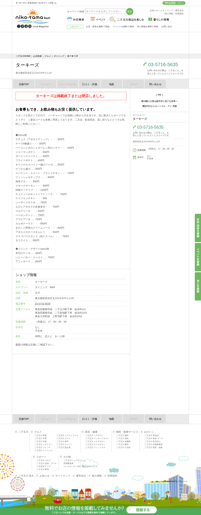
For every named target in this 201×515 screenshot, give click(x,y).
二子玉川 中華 (40, 438)
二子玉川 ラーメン (64, 444)
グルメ (48, 56)
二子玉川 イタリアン (43, 444)
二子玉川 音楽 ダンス (153, 438)
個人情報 (97, 475)
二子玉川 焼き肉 (63, 447)
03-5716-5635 (163, 64)
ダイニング (59, 56)
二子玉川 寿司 (62, 441)
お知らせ (44, 475)
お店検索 (37, 56)
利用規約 (112, 475)
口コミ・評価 (89, 84)
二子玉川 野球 (43, 469)
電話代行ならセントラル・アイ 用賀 (159, 106)
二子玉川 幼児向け (152, 441)
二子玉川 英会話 (151, 435)
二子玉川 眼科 (122, 444)
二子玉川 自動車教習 (153, 444)
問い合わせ (155, 84)
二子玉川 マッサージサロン (97, 438)
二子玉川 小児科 (123, 447)
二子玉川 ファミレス (43, 450)
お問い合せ (166, 26)
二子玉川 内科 (122, 438)
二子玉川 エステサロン (95, 441)
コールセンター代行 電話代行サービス (80, 466)
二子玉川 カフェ (63, 438)
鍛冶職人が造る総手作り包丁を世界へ (159, 101)
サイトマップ (62, 475)
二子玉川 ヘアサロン (94, 435)
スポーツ (41, 456)
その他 (67, 456)
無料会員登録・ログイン (174, 3)
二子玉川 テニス (44, 466)
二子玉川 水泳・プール (47, 463)
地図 (111, 84)
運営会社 (81, 475)
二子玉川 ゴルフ (44, 460)
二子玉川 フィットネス (95, 447)
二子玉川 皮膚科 (123, 441)
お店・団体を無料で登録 (97, 26)
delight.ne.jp (182, 481)
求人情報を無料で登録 (147, 26)
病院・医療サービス (127, 431)
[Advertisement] (100, 43)
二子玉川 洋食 (40, 441)
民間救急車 (68, 463)
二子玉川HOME (23, 56)
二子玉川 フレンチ (42, 447)
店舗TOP (24, 84)
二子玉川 (23, 431)
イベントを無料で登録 (123, 26)
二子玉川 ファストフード (67, 435)
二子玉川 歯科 (122, 435)
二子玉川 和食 (40, 435)
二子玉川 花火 (26, 475)
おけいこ (149, 431)
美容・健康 (91, 431)
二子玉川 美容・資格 (153, 447)
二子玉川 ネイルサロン (95, 444)
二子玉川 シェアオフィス (75, 460)
